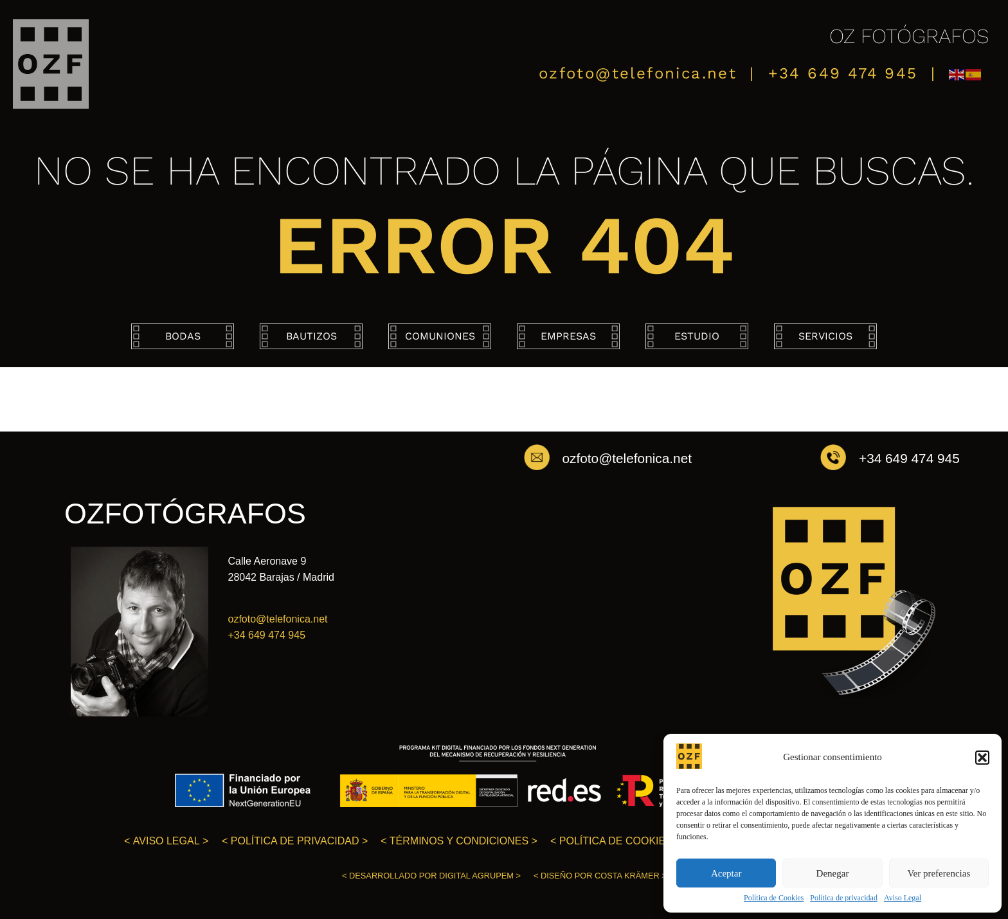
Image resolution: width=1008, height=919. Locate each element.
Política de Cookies (774, 898)
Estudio (696, 336)
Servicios (825, 336)
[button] (982, 757)
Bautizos (311, 336)
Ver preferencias (938, 873)
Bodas (183, 336)
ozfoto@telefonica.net (638, 73)
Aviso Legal (902, 898)
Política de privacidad (844, 898)
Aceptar (726, 873)
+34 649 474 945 (843, 73)
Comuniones (440, 336)
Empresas (568, 336)
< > (166, 840)
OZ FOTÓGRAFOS (909, 36)
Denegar (832, 873)
